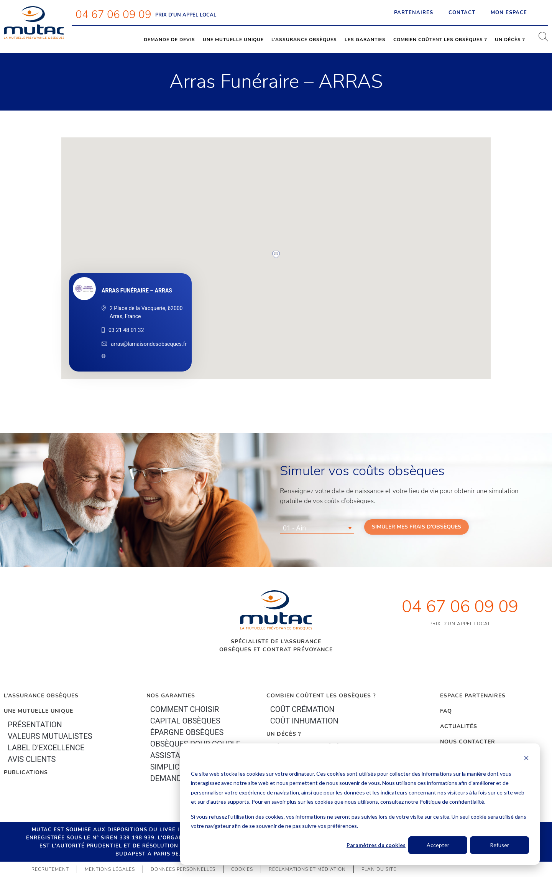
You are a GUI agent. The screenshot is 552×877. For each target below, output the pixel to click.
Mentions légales (110, 869)
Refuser (499, 845)
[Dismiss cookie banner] (526, 759)
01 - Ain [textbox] (294, 528)
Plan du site (378, 869)
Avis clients (32, 759)
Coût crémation (302, 709)
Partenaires (413, 12)
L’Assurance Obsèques (41, 695)
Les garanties (365, 39)
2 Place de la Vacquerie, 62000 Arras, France (146, 312)
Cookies (242, 869)
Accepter (438, 845)
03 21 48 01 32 (126, 330)
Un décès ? (510, 39)
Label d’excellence (46, 747)
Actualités (458, 726)
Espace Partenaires (473, 695)
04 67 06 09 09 (113, 14)
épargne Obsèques (187, 732)
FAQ (446, 711)
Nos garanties (170, 695)
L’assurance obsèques (304, 39)
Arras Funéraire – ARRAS (137, 290)
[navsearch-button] (540, 39)
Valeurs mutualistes (50, 736)
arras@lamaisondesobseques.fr (149, 344)
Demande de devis (169, 39)
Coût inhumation (304, 720)
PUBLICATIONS (26, 772)
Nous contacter (467, 741)
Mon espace (515, 12)
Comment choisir (184, 709)
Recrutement (50, 869)
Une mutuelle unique (233, 39)
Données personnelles (183, 869)
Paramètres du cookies (376, 845)
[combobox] (317, 528)
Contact (462, 12)
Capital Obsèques (185, 720)
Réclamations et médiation (307, 869)
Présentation (35, 724)
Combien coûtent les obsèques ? (440, 39)
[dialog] (360, 804)
